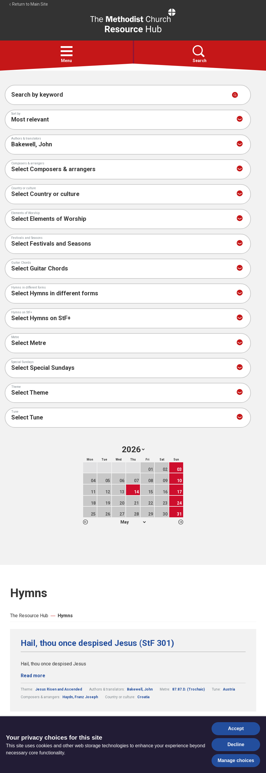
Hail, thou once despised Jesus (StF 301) (97, 643)
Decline (236, 744)
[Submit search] (235, 95)
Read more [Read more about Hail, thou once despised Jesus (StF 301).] (33, 675)
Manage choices (235, 760)
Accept (236, 728)
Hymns (65, 615)
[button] (66, 51)
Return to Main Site (28, 4)
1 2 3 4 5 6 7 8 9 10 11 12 (133, 522)
